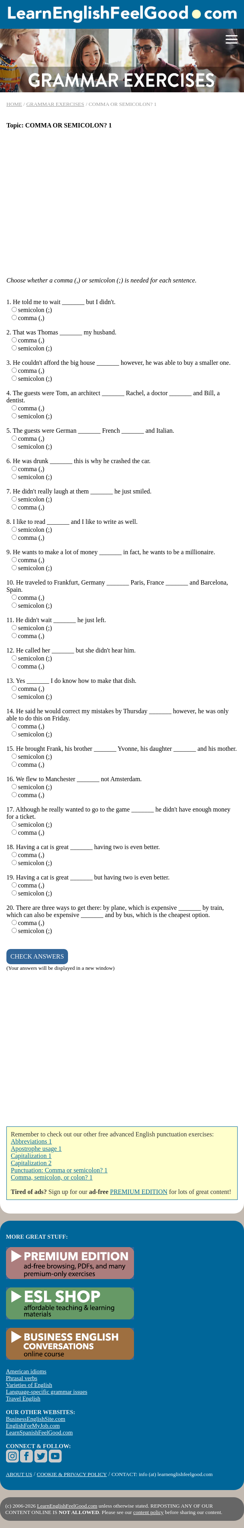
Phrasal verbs (22, 1378)
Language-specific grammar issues (46, 1392)
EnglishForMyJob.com (33, 1426)
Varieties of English (29, 1385)
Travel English (23, 1398)
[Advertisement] (122, 199)
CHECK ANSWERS (37, 956)
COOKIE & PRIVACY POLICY (72, 1474)
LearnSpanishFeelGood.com (39, 1432)
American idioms (26, 1371)
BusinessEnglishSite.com (36, 1419)
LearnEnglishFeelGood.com (67, 1506)
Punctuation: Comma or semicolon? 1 (59, 1170)
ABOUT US (19, 1474)
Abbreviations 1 (31, 1141)
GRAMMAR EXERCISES (55, 104)
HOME (14, 104)
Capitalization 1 (31, 1155)
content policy (148, 1512)
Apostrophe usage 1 (36, 1148)
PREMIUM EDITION (139, 1191)
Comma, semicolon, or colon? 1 (51, 1177)
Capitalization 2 (31, 1163)
